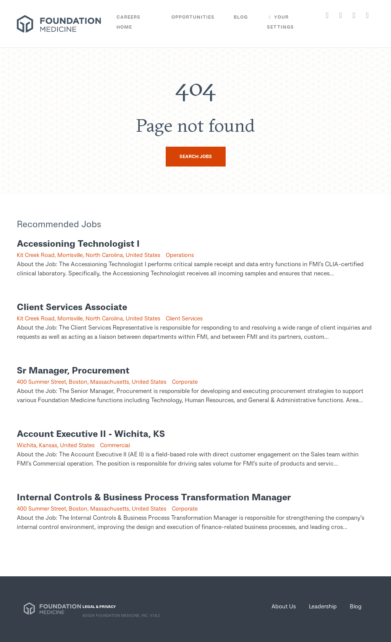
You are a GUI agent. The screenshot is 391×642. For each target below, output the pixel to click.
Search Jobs (195, 156)
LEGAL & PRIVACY (99, 606)
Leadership (323, 606)
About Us (283, 606)
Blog (356, 606)
